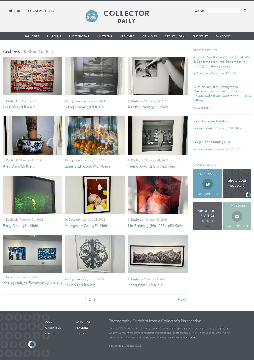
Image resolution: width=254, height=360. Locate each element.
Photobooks (79, 36)
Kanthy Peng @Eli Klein (148, 107)
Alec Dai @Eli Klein (19, 166)
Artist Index (174, 36)
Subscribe (51, 333)
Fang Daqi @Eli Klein (20, 225)
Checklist (200, 36)
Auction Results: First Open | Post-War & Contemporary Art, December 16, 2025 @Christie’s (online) (222, 62)
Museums (54, 36)
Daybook (223, 36)
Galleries (32, 36)
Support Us (83, 321)
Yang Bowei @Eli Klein (84, 107)
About (49, 321)
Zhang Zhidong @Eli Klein (87, 166)
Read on (191, 337)
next (182, 299)
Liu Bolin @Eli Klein (19, 107)
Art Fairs (127, 36)
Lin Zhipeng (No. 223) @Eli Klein (155, 225)
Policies (81, 333)
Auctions (104, 36)
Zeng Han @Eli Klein (145, 285)
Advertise (82, 327)
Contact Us (53, 327)
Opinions (149, 36)
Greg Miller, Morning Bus (211, 141)
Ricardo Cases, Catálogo (211, 121)
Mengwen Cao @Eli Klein (86, 225)
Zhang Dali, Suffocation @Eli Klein (32, 283)
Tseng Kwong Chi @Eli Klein (152, 166)
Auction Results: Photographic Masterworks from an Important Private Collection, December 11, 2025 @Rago (222, 94)
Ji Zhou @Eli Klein (80, 285)
